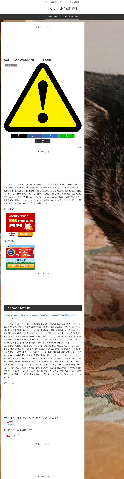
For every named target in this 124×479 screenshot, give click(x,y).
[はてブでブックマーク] (43, 136)
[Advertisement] (43, 42)
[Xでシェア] (17, 136)
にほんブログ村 (10, 419)
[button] (69, 136)
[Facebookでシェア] (30, 136)
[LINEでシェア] (56, 136)
